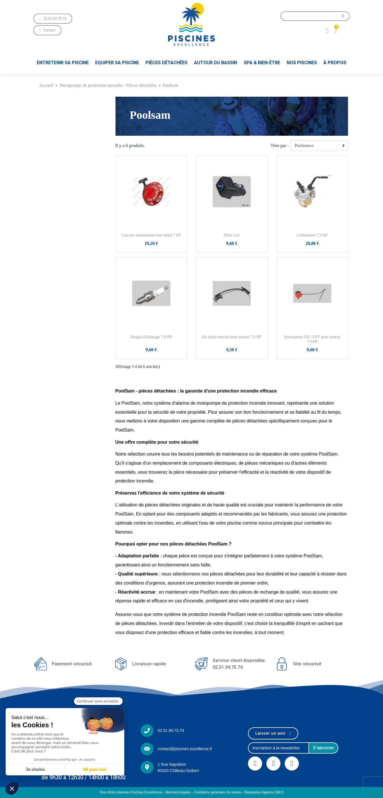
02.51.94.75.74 (171, 730)
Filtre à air (231, 235)
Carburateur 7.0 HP (312, 235)
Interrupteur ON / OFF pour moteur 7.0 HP (312, 339)
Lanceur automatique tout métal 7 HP (151, 235)
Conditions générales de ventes (217, 792)
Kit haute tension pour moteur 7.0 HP (231, 337)
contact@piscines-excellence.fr (185, 749)
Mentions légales (178, 792)
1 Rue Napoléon (172, 764)
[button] (52, 19)
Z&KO (279, 792)
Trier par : (280, 145)
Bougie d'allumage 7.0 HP (151, 337)
